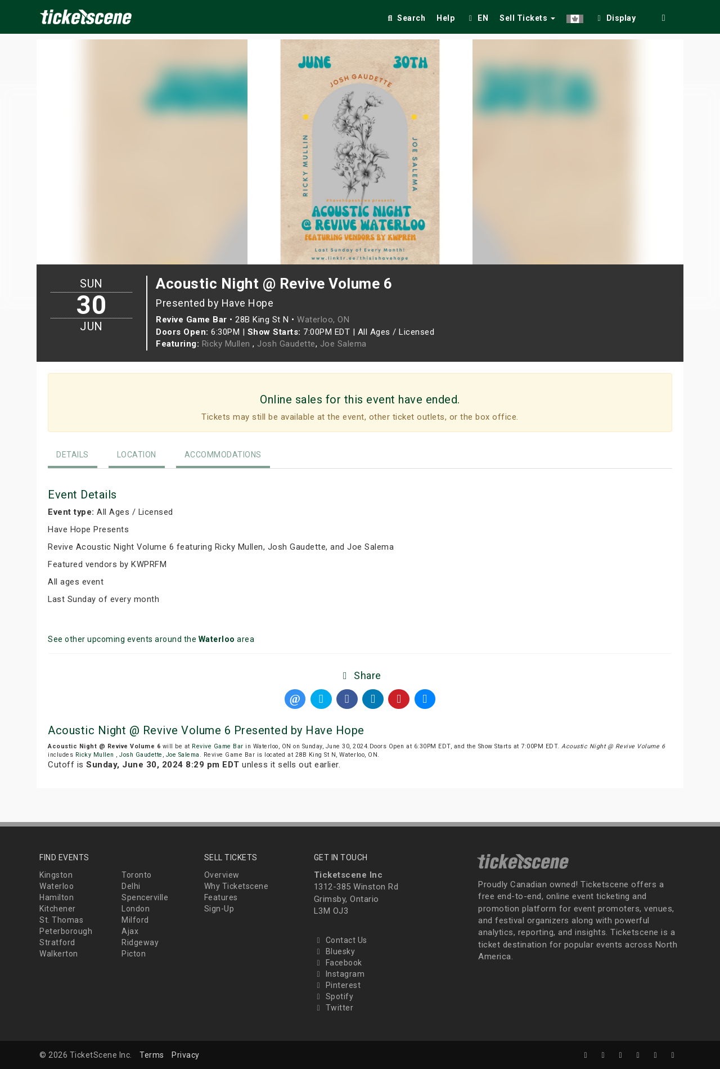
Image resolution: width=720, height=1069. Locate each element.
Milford (135, 919)
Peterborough (65, 931)
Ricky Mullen (227, 344)
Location (136, 454)
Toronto (137, 874)
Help (445, 18)
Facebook (338, 962)
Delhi (131, 886)
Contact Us (340, 940)
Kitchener (57, 908)
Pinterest (337, 985)
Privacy (186, 1054)
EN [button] (477, 18)
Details (72, 454)
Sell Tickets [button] (527, 18)
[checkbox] (615, 16)
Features (221, 897)
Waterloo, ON (323, 320)
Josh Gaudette (286, 344)
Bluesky (335, 951)
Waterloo (56, 886)
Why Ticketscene (236, 886)
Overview (222, 874)
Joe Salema (343, 344)
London (136, 908)
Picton (134, 953)
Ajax (130, 931)
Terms (152, 1054)
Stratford (57, 942)
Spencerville (145, 897)
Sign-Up (219, 908)
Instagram (339, 973)
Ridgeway (140, 942)
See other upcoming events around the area (151, 639)
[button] (575, 16)
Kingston (56, 874)
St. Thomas (61, 919)
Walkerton (58, 953)
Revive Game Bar (218, 746)
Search (405, 18)
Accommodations (223, 454)
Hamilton (56, 897)
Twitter (334, 1007)
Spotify (334, 996)
